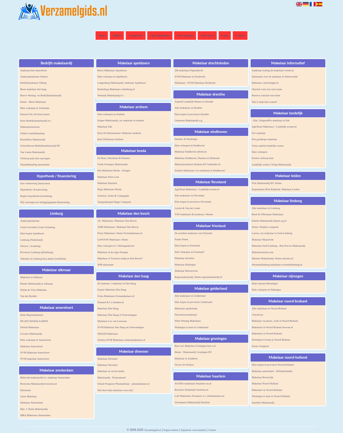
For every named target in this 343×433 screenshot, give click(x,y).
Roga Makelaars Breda (109, 189)
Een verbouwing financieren (35, 183)
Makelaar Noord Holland (265, 383)
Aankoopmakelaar (30, 220)
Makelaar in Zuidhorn (186, 358)
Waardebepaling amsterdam (34, 164)
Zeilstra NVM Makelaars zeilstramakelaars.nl (121, 339)
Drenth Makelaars (29, 327)
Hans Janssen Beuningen (265, 283)
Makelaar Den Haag (108, 308)
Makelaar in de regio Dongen (112, 252)
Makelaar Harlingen (185, 264)
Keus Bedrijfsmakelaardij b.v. (35, 120)
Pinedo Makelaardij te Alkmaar (36, 283)
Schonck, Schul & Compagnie (113, 195)
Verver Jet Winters (184, 364)
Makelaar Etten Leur (108, 176)
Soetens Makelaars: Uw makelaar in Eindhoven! (200, 170)
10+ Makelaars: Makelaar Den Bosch (116, 220)
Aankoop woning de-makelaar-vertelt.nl (273, 70)
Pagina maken (170, 429)
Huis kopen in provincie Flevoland (193, 201)
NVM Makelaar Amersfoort (35, 352)
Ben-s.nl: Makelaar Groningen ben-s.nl (195, 345)
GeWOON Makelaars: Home (112, 239)
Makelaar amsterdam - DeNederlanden (272, 371)
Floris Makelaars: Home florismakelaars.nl (119, 233)
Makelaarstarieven (30, 126)
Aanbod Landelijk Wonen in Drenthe (194, 101)
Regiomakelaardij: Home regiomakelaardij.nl (198, 276)
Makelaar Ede (104, 126)
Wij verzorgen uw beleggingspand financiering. (45, 202)
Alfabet (116, 35)
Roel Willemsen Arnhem (110, 139)
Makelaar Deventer (107, 358)
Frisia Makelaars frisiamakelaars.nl (115, 296)
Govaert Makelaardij (31, 333)
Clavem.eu (257, 314)
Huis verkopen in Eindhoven (190, 145)
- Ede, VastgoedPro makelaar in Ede (271, 120)
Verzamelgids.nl (152, 429)
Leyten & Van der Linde (187, 208)
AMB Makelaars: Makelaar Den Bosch (117, 226)
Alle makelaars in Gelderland (190, 295)
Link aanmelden (160, 35)
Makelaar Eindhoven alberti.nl (191, 151)
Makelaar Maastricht (262, 239)
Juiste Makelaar (28, 396)
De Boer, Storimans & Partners (113, 158)
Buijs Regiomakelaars (31, 314)
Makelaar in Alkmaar (31, 277)
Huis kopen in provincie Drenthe (192, 114)
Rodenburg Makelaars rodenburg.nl (116, 89)
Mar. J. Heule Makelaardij (34, 409)
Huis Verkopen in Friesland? (189, 251)
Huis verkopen (259, 151)
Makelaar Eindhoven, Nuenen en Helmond (197, 158)
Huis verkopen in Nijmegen (266, 289)
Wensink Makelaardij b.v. (110, 95)
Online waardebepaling (32, 133)
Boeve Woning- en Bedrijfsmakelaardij (40, 95)
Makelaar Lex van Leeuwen (112, 321)
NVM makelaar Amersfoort (34, 358)
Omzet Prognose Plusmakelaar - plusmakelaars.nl (123, 383)
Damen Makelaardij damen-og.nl (269, 220)
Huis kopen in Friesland (187, 245)
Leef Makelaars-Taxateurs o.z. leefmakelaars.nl (199, 395)
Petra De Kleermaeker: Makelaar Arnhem (119, 133)
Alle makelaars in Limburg (266, 208)
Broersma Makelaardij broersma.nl (38, 383)
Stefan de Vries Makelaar (33, 289)
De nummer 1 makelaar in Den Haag (116, 283)
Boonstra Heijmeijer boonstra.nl (191, 389)
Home (102, 35)
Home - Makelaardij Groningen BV (193, 352)
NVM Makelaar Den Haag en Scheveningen (120, 327)
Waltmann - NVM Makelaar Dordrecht (195, 82)
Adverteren (207, 35)
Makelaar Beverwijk (262, 377)
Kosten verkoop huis (262, 158)
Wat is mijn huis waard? (264, 101)
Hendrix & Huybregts (186, 139)
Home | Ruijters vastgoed (265, 226)
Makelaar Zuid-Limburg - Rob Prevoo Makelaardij (278, 245)
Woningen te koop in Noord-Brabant (271, 339)
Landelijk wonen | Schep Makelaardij (271, 164)
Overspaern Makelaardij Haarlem (192, 402)
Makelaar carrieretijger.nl (265, 82)
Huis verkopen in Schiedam (34, 108)
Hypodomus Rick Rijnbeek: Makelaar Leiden (275, 189)
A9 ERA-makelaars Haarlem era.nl (193, 383)
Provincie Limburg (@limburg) (36, 252)
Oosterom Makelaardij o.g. (189, 120)
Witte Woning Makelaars (188, 320)
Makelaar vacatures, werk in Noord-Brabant (275, 320)
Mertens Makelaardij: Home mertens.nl (272, 258)
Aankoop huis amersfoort (33, 70)
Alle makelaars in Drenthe (188, 107)
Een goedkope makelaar (264, 139)
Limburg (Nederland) (31, 239)
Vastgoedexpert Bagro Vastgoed (114, 201)
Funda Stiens (181, 239)
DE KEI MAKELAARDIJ (34, 321)
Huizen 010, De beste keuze (35, 114)
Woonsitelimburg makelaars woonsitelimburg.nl (277, 264)
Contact (240, 35)
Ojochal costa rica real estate (267, 89)
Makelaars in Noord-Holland (267, 389)
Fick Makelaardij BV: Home (267, 183)
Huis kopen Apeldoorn (32, 233)
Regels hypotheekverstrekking (36, 195)
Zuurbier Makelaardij (263, 402)
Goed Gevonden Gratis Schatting (37, 227)
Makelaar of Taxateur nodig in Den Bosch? (120, 258)
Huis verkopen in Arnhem (111, 114)
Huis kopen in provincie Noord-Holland (273, 364)
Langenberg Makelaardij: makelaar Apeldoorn (121, 82)
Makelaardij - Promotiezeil (111, 377)
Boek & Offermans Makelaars (267, 214)
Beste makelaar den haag (33, 89)
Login (224, 35)
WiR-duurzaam (105, 264)
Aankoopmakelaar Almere (34, 76)
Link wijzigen (185, 35)
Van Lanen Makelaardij (32, 152)
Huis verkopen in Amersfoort (35, 339)
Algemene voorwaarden (193, 429)
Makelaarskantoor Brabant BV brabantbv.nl (197, 164)
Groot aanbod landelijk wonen (268, 145)
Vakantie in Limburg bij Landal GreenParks (43, 258)
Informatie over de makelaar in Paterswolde (275, 76)
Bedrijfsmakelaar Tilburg (33, 82)
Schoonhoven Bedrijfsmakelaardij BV (40, 145)
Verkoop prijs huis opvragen (35, 158)
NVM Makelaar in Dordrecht (190, 76)
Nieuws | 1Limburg (30, 246)
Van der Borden (28, 296)
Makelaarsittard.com (262, 252)
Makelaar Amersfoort (31, 346)
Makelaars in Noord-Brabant (267, 333)
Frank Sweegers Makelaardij (112, 164)
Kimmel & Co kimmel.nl (110, 302)
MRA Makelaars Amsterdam (35, 415)
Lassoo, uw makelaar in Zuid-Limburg (272, 233)
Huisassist (25, 390)
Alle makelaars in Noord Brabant (269, 308)
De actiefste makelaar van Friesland (193, 233)
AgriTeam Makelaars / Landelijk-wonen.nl (197, 189)
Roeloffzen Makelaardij (32, 139)
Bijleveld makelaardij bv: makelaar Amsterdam (45, 377)
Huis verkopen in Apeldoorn (112, 76)
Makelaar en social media (110, 371)
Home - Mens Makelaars (33, 101)
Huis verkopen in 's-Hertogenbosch (115, 245)
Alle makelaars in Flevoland (189, 195)
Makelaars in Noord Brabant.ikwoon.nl (272, 327)
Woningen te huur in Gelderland (191, 327)
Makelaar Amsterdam (31, 402)
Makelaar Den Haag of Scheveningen (117, 314)
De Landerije (259, 133)
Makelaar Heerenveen (186, 270)
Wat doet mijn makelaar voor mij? (115, 390)
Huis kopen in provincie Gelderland (193, 302)
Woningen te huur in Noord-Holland (271, 396)
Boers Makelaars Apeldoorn (112, 70)
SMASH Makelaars (107, 333)
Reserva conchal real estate (266, 95)
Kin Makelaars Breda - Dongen (113, 170)
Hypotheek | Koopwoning (33, 189)
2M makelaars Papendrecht (189, 70)
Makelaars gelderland (186, 308)
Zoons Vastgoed (260, 346)
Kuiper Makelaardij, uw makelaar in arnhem (120, 120)
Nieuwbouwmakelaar (186, 314)
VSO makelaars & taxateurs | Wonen (194, 214)
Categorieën (135, 35)
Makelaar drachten (184, 258)
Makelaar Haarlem (107, 183)
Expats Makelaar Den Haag (111, 289)
